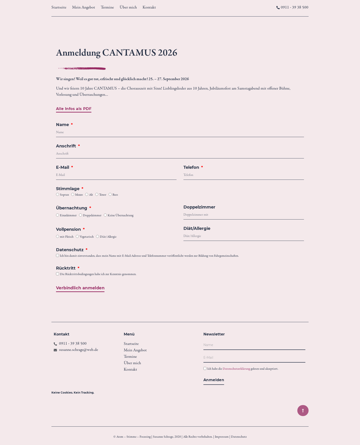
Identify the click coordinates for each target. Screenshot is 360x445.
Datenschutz (70, 250)
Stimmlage (68, 189)
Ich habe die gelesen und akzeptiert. (242, 369)
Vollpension (69, 229)
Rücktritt (66, 268)
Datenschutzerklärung (236, 369)
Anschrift (66, 146)
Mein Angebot (83, 8)
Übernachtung (72, 208)
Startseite (58, 8)
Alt (91, 195)
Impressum (222, 437)
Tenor (102, 195)
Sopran (64, 195)
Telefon (191, 167)
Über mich (128, 8)
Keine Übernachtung (120, 215)
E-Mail (63, 167)
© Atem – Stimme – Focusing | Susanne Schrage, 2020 (147, 437)
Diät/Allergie (108, 237)
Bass (115, 195)
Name (63, 125)
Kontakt (149, 8)
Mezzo (79, 195)
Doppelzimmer (92, 215)
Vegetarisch (87, 237)
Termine (107, 8)
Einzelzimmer (68, 215)
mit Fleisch (66, 237)
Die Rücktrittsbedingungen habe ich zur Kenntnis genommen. (98, 274)
